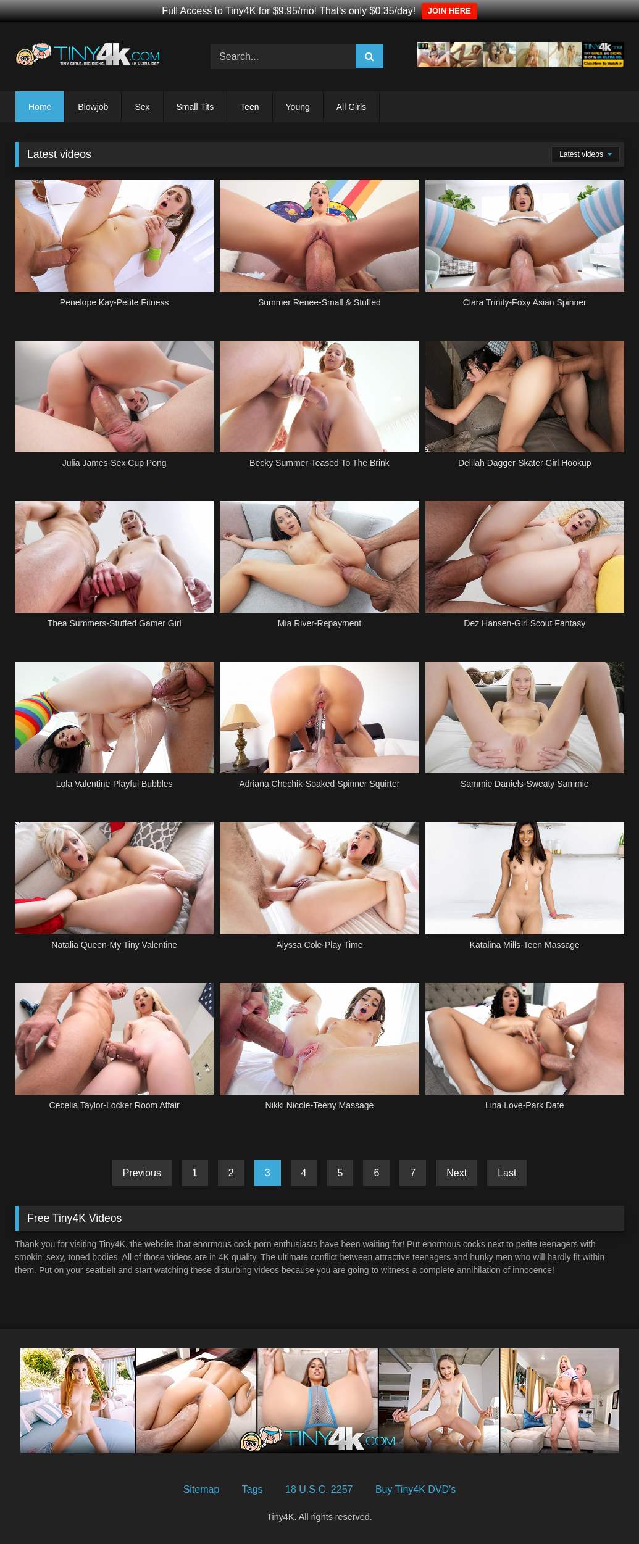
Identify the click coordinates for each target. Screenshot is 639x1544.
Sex (142, 107)
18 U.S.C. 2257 (319, 1489)
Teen (249, 107)
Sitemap (201, 1489)
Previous (142, 1173)
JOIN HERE (449, 10)
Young (298, 107)
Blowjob (93, 107)
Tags (252, 1489)
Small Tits (195, 107)
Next (456, 1173)
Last (507, 1173)
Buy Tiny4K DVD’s (415, 1489)
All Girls (351, 107)
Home (39, 107)
